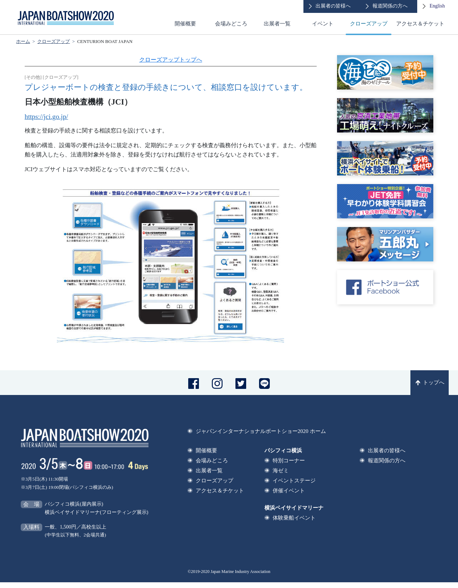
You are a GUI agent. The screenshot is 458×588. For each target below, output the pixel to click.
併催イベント (289, 490)
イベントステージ (294, 480)
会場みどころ (231, 23)
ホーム (23, 41)
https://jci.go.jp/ (46, 116)
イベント (322, 23)
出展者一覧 (277, 23)
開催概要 (185, 23)
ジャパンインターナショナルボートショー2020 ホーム (261, 431)
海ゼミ (281, 470)
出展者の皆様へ (386, 450)
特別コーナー (289, 460)
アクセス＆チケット (420, 23)
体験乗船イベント (294, 518)
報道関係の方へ (386, 460)
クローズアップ (369, 23)
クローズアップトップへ (170, 60)
